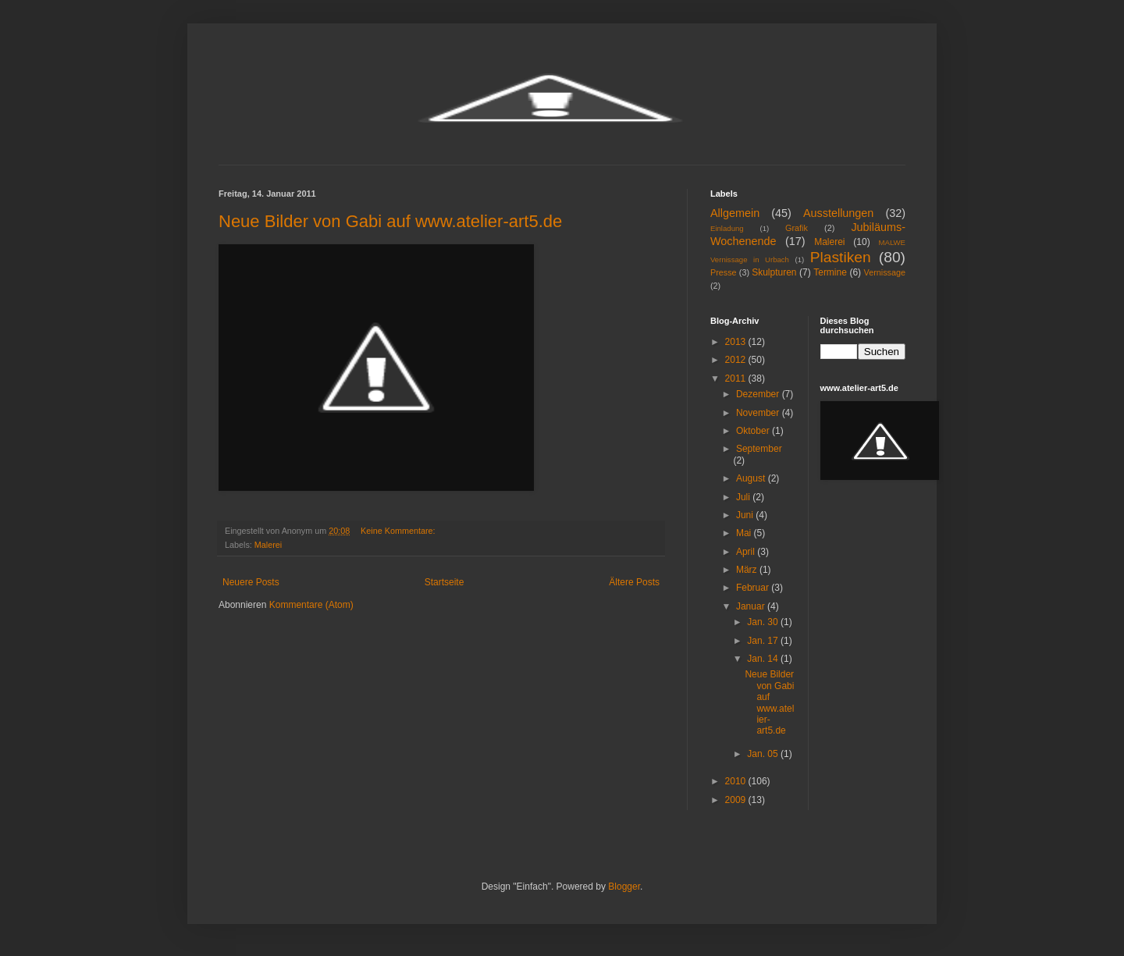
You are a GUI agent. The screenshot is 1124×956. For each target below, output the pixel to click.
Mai (745, 533)
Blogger (624, 886)
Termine (830, 272)
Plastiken (840, 257)
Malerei (268, 544)
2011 (737, 378)
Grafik (796, 228)
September (759, 448)
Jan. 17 (764, 640)
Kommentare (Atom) (311, 604)
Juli (744, 497)
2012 (737, 359)
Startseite (444, 582)
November (759, 412)
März (747, 569)
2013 (737, 341)
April (746, 551)
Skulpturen (774, 272)
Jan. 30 (764, 622)
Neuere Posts (250, 582)
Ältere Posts (634, 582)
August (752, 478)
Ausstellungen (838, 213)
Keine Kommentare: (399, 530)
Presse (723, 272)
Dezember (759, 394)
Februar (753, 587)
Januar (751, 606)
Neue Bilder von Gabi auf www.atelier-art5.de (390, 221)
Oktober (754, 430)
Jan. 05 (764, 753)
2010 (737, 781)
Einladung (727, 228)
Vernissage (884, 272)
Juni (746, 515)
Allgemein (734, 213)
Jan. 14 (764, 658)
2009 (737, 799)
